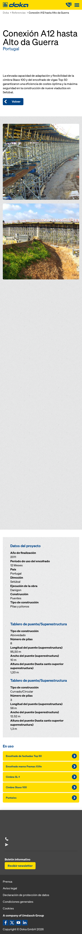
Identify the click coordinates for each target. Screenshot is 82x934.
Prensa (7, 881)
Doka (6, 12)
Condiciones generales (18, 902)
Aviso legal (10, 888)
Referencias (19, 12)
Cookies (8, 908)
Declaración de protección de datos (26, 895)
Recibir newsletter (20, 866)
